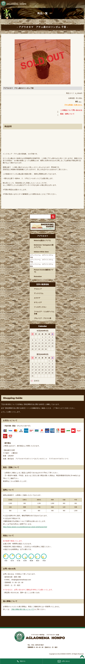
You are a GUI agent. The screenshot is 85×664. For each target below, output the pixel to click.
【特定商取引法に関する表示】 (34, 404)
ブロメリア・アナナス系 (42, 318)
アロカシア (38, 289)
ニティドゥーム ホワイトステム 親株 (42, 265)
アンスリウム (38, 293)
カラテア (37, 298)
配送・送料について (65, 114)
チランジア (38, 302)
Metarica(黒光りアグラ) (42, 240)
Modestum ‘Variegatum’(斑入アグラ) (44, 246)
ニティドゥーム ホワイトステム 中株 (42, 256)
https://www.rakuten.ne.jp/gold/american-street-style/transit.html (25, 527)
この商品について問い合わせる (69, 110)
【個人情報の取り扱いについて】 (22, 609)
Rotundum (38, 276)
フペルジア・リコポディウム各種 (44, 313)
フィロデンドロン (40, 307)
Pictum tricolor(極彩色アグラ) (43, 271)
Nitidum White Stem (41, 252)
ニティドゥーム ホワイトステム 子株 (42, 261)
